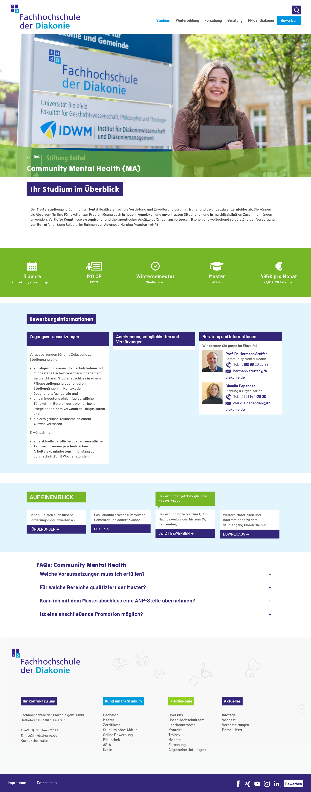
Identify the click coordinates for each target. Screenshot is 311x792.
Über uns (175, 715)
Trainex (174, 734)
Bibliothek (111, 739)
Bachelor (110, 715)
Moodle (174, 739)
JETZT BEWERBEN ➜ (176, 533)
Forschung (213, 20)
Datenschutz (47, 782)
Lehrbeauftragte (182, 724)
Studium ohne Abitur (120, 729)
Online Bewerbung (118, 734)
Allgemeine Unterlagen (187, 749)
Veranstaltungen (235, 724)
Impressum (17, 782)
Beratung (234, 20)
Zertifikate (112, 724)
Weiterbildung (187, 20)
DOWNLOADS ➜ (236, 534)
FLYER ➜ (101, 529)
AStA (107, 744)
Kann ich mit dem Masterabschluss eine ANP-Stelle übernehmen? (117, 600)
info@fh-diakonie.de (40, 735)
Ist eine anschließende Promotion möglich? (91, 614)
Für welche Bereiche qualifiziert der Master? (93, 587)
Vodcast (229, 720)
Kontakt (175, 729)
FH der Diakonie (261, 20)
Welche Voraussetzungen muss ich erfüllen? (92, 574)
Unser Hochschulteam (186, 720)
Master (108, 720)
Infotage (229, 715)
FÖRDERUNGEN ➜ (45, 529)
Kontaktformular (34, 740)
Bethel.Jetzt (232, 729)
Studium (163, 20)
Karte (107, 749)
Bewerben (289, 20)
